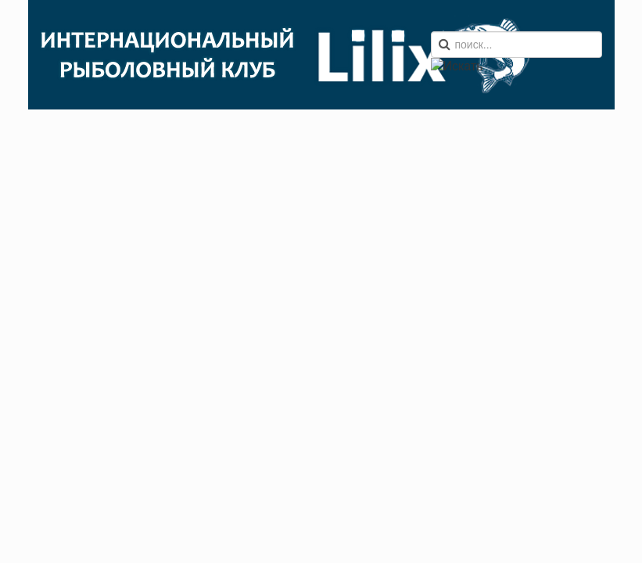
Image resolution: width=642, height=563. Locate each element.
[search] (516, 44)
